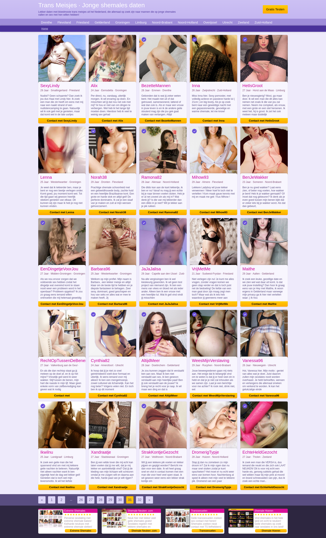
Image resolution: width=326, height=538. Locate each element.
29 (110, 500)
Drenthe (46, 22)
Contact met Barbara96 (112, 303)
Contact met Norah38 (112, 212)
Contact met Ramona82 (163, 212)
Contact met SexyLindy (62, 120)
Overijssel (210, 22)
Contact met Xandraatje (112, 487)
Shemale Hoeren (271, 530)
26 (81, 500)
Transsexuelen (207, 530)
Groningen (122, 22)
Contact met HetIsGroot (264, 120)
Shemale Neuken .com (144, 530)
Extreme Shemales (80, 530)
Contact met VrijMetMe (213, 303)
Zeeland (243, 22)
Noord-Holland (188, 22)
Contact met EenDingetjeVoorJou (62, 303)
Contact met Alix (112, 120)
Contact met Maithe (264, 303)
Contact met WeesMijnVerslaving (213, 395)
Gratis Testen (275, 9)
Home (44, 28)
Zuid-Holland (263, 22)
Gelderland (102, 22)
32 (140, 500)
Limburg (141, 22)
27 (91, 500)
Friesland (82, 22)
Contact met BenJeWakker (264, 212)
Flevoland (64, 22)
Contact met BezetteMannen (163, 120)
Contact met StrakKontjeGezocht (163, 487)
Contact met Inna (213, 120)
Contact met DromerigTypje (213, 487)
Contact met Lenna (62, 212)
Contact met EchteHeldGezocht (264, 487)
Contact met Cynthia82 (112, 395)
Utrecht (227, 22)
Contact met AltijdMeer (163, 395)
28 (100, 500)
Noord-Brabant (162, 22)
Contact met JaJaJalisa (163, 303)
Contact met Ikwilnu (62, 487)
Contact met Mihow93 (213, 212)
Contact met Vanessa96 (264, 395)
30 (120, 500)
